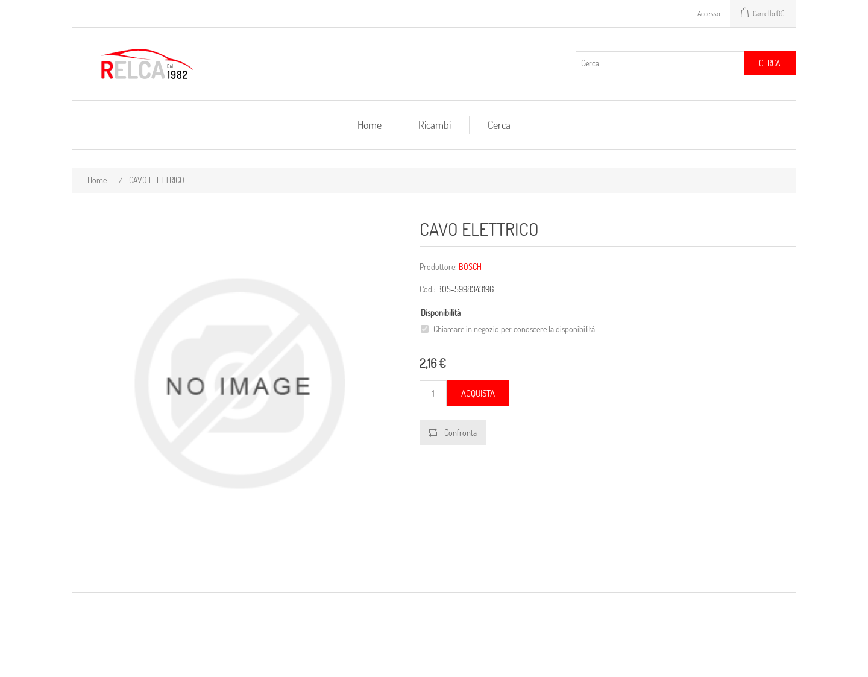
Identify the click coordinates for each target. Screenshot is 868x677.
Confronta (460, 432)
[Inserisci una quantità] (433, 393)
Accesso (708, 13)
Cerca (770, 63)
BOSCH (470, 267)
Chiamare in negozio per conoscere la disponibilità (514, 329)
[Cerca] (660, 63)
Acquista (478, 393)
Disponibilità (441, 312)
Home (369, 124)
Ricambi (434, 124)
